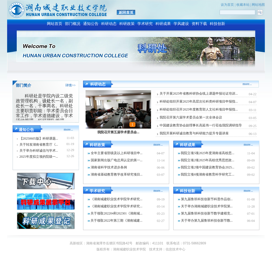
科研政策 (127, 24)
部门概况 (72, 24)
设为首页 (227, 5)
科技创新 (217, 24)
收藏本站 (243, 5)
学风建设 (181, 24)
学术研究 (145, 24)
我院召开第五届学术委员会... (118, 132)
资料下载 (199, 24)
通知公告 (90, 24)
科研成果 (163, 24)
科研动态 (109, 24)
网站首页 (54, 24)
